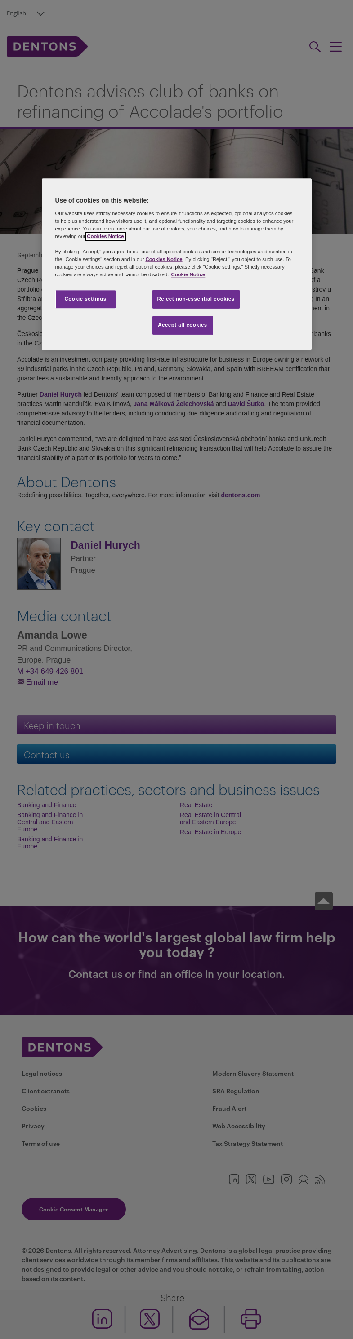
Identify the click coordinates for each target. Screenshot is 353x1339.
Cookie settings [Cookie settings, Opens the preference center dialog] (85, 299)
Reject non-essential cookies (196, 299)
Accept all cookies (182, 325)
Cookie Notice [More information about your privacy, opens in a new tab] (188, 275)
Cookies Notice (105, 236)
